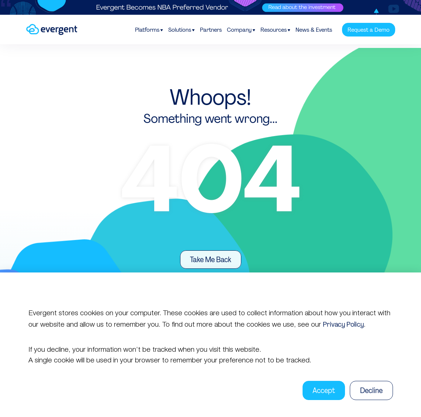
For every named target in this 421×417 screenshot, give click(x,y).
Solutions (179, 30)
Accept (324, 390)
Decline (371, 390)
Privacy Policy (343, 324)
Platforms (147, 30)
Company (239, 30)
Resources (273, 30)
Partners (211, 30)
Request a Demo (369, 30)
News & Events (314, 30)
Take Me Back (210, 259)
